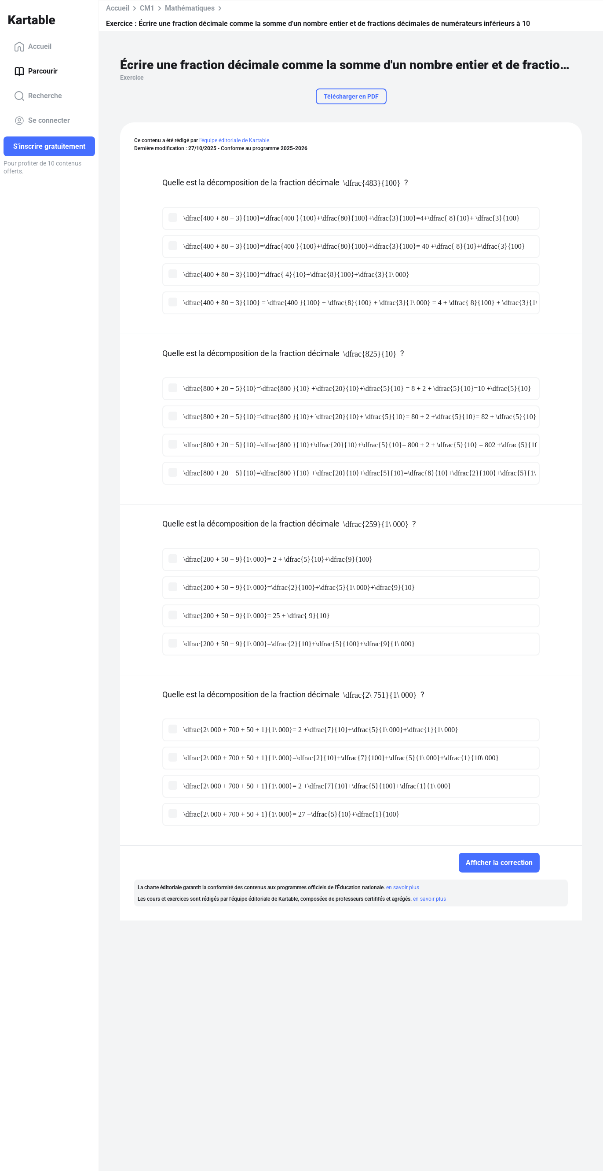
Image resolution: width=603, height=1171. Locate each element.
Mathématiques (190, 8)
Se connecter (42, 120)
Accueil (32, 46)
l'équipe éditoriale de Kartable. (234, 140)
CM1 (147, 8)
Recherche (38, 96)
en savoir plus (402, 887)
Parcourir (36, 71)
